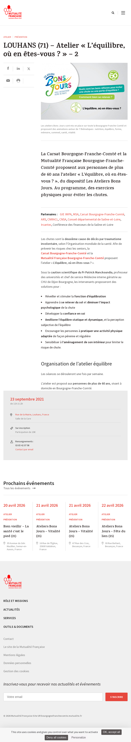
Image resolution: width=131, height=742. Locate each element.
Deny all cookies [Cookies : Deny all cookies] (56, 737)
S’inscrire (116, 697)
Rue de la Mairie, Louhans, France (32, 414)
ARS (43, 219)
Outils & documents (18, 627)
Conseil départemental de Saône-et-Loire (94, 219)
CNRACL (52, 219)
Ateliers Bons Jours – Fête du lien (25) (113, 531)
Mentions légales (14, 655)
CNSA (62, 219)
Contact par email (24, 449)
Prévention (21, 36)
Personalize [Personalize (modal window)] (78, 737)
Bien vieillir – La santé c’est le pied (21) (16, 531)
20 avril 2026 (14, 505)
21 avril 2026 (47, 505)
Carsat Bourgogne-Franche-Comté (102, 214)
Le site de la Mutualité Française (24, 647)
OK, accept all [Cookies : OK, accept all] (111, 732)
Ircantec (46, 225)
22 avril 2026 (112, 505)
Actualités (11, 609)
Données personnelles (17, 663)
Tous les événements (19, 488)
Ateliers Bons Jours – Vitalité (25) (48, 531)
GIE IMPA (66, 214)
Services (9, 618)
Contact (8, 639)
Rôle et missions (15, 601)
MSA (76, 214)
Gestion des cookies (16, 671)
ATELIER (7, 36)
